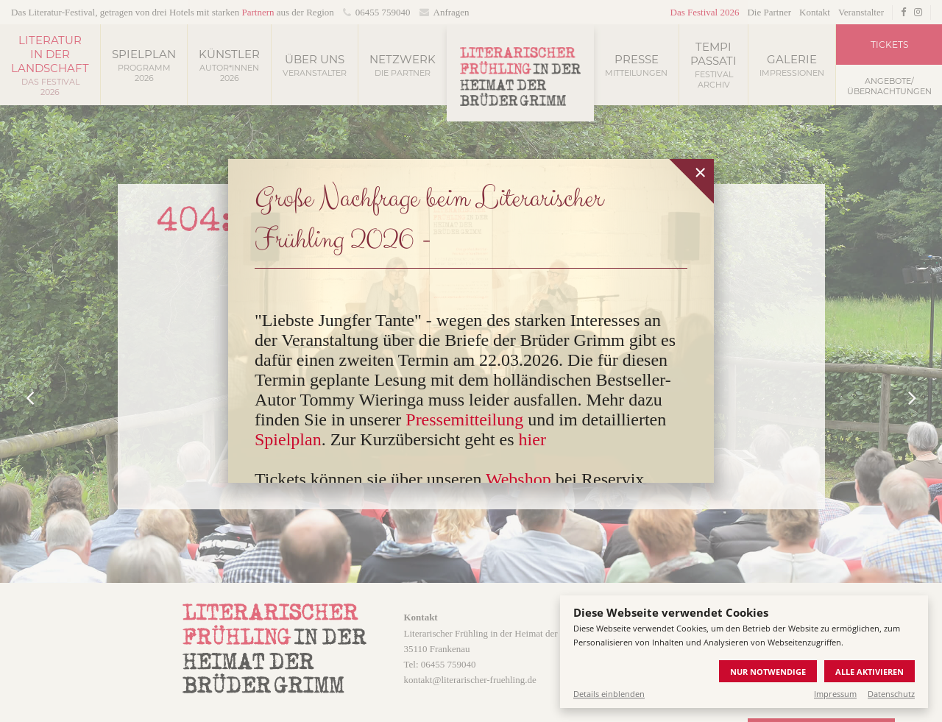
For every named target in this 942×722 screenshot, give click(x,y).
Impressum (835, 693)
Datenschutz (891, 693)
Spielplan (288, 439)
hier (532, 439)
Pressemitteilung (464, 419)
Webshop (518, 479)
